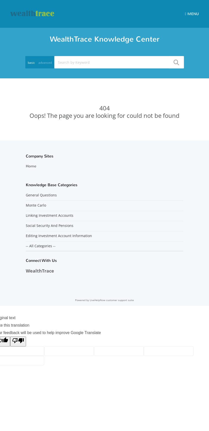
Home (31, 166)
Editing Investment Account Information (59, 236)
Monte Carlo (36, 205)
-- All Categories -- (41, 246)
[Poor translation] (18, 341)
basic (31, 63)
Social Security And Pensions (49, 226)
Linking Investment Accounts (49, 215)
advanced (45, 63)
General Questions (41, 195)
